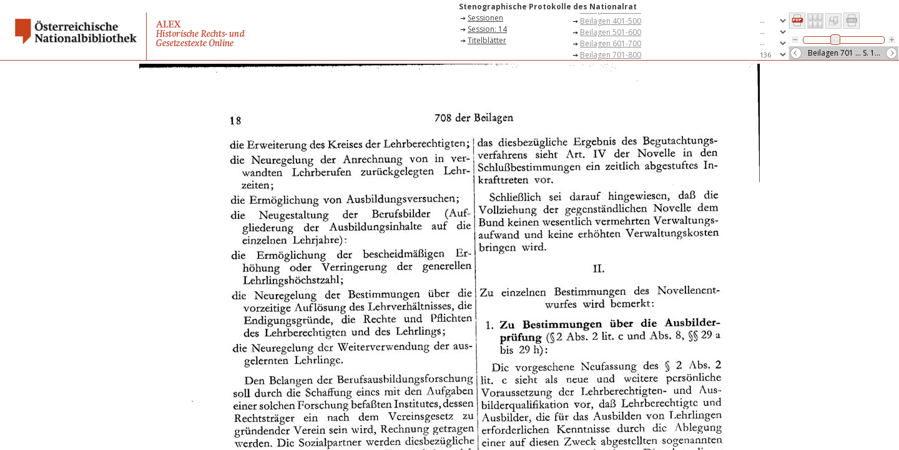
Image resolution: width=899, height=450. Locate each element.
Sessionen (485, 17)
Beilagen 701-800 (610, 54)
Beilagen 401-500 (610, 21)
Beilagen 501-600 (610, 32)
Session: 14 (487, 29)
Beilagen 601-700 (610, 43)
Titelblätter (487, 40)
